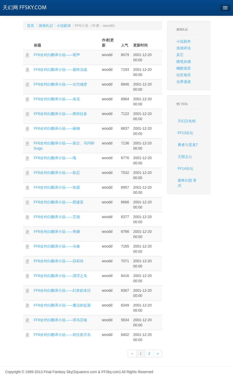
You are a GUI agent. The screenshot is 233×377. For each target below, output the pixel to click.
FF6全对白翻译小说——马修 (57, 246)
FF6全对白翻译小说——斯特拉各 (60, 114)
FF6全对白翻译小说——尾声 (57, 55)
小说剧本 (64, 26)
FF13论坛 (185, 133)
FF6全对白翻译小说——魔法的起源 (62, 305)
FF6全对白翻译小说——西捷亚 (59, 202)
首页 (30, 26)
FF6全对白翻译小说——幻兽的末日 (62, 290)
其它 (180, 55)
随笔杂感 (183, 61)
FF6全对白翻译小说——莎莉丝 (59, 261)
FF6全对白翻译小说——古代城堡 (60, 84)
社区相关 (183, 75)
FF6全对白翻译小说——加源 (57, 187)
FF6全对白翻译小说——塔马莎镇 (60, 320)
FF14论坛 (185, 168)
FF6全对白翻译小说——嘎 (55, 158)
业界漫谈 (183, 82)
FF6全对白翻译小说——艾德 (57, 217)
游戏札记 (46, 26)
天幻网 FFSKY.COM (25, 7)
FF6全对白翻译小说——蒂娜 (57, 231)
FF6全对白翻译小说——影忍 (57, 173)
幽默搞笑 (183, 68)
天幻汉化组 (187, 121)
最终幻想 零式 (187, 183)
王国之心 (185, 157)
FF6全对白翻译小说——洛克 (57, 99)
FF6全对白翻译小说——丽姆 (57, 128)
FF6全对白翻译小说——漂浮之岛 (60, 276)
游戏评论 (183, 48)
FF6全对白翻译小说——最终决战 (60, 69)
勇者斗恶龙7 (188, 145)
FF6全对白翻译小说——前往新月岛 (62, 335)
